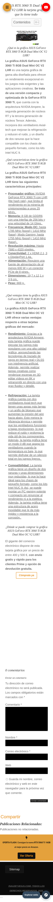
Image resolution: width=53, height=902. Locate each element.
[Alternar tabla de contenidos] (35, 22)
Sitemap (14, 869)
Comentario (13, 704)
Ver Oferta (26, 855)
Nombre (11, 737)
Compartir (10, 817)
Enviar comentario (38, 801)
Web (8, 765)
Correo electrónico (17, 751)
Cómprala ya (26, 575)
